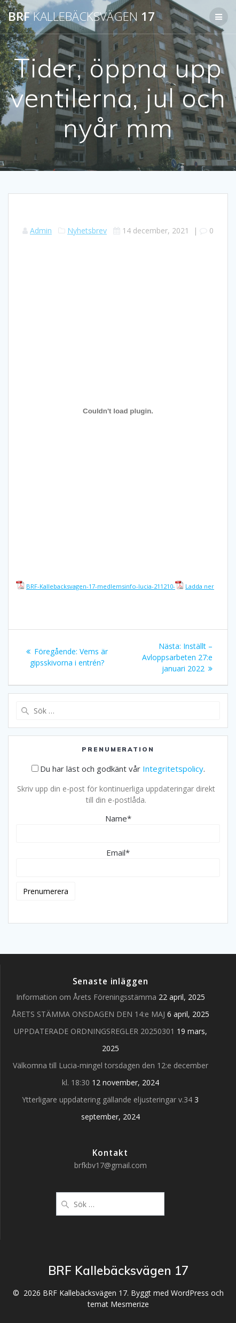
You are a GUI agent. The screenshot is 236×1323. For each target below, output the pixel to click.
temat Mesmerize (118, 1304)
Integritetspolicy (173, 768)
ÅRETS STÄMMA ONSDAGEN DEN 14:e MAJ (88, 1014)
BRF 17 (81, 16)
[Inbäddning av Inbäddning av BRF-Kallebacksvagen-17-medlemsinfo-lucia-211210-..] (118, 411)
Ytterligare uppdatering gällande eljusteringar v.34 (107, 1099)
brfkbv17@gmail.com (110, 1165)
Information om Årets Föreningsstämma (86, 997)
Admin (41, 230)
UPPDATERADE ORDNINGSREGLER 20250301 (94, 1031)
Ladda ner (199, 586)
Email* (118, 862)
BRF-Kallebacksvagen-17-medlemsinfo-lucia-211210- (100, 586)
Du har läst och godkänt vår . (118, 768)
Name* (118, 828)
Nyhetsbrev (87, 230)
